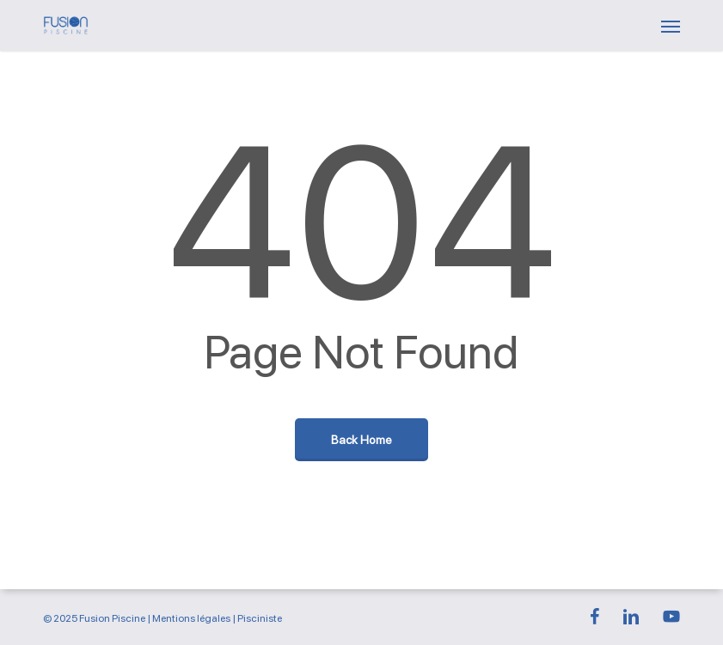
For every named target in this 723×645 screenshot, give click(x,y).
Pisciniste (259, 618)
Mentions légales (191, 618)
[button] (670, 25)
